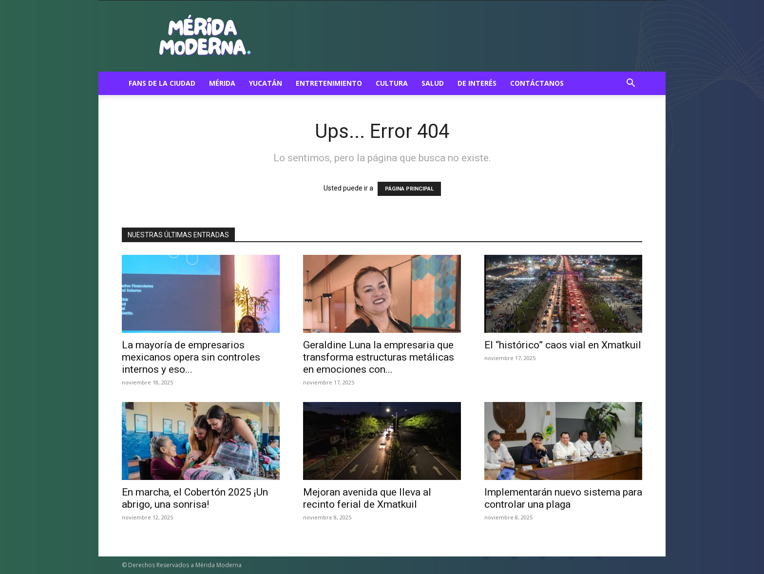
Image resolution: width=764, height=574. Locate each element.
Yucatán (265, 83)
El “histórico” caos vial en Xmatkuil (562, 345)
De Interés (477, 83)
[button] (630, 84)
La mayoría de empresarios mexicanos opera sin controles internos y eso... (191, 357)
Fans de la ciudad (162, 83)
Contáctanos (537, 83)
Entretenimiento (329, 83)
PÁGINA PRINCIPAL (409, 189)
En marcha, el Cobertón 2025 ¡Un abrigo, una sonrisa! (195, 498)
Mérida (222, 83)
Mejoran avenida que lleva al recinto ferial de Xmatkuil (367, 498)
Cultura (392, 83)
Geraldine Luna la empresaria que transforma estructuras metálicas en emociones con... (378, 357)
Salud (432, 83)
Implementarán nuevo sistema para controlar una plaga (563, 498)
